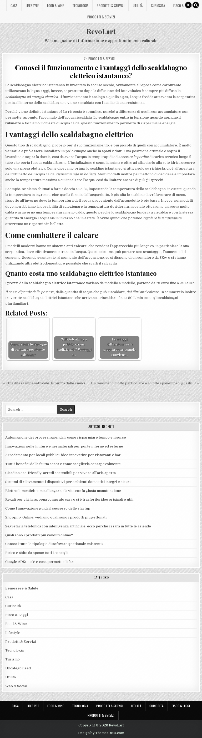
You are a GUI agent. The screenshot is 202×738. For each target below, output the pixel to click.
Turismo (12, 659)
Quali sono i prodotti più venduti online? (39, 535)
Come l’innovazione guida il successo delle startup (47, 508)
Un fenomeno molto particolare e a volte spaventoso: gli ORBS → (145, 383)
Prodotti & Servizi (110, 5)
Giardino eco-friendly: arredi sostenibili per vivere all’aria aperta (60, 473)
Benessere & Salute (21, 588)
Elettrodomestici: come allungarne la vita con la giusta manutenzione (63, 491)
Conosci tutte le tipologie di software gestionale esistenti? (54, 544)
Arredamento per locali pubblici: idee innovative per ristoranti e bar (63, 455)
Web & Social (16, 686)
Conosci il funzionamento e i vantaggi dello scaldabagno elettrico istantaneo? (101, 71)
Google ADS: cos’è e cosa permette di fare (40, 562)
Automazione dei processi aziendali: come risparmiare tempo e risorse (65, 437)
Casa (14, 5)
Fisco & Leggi (182, 5)
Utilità (138, 5)
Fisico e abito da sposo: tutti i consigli (36, 553)
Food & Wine (55, 5)
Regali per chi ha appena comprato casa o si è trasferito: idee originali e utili (69, 499)
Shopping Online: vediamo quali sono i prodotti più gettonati (56, 517)
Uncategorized (18, 668)
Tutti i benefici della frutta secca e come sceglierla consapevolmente (63, 464)
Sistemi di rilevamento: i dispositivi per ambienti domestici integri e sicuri (67, 482)
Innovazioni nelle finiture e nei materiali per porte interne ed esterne (64, 446)
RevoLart (101, 31)
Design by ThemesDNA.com (101, 733)
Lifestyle (32, 5)
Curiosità (158, 5)
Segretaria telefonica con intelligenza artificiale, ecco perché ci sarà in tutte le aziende (78, 526)
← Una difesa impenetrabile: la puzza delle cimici (43, 383)
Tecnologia (80, 5)
